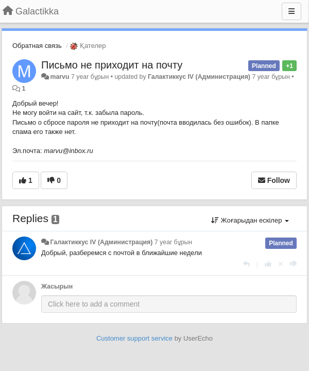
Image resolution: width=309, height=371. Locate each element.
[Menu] (291, 11)
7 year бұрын (173, 242)
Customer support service (134, 338)
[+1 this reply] (268, 264)
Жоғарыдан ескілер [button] (250, 220)
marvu (59, 76)
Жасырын (57, 286)
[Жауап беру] (246, 264)
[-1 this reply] (293, 264)
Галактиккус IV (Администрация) (199, 76)
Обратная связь (37, 45)
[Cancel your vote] (280, 264)
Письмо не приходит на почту (111, 65)
